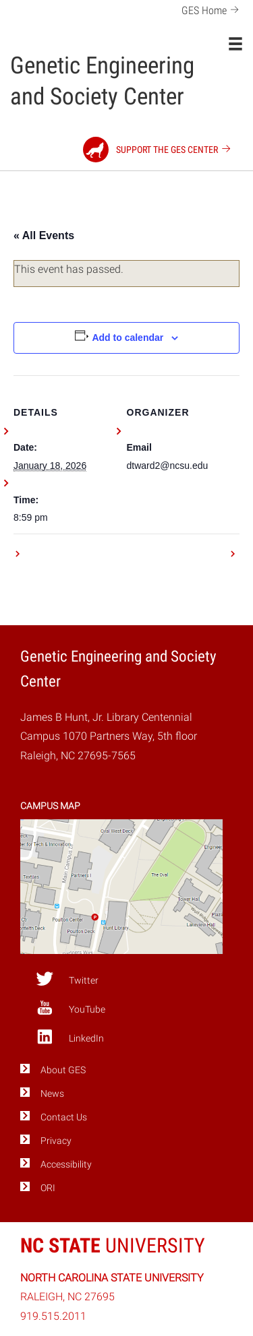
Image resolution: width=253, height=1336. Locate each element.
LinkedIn (70, 1036)
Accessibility (66, 1164)
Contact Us (63, 1117)
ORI (47, 1188)
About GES (63, 1070)
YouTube (70, 1007)
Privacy (56, 1141)
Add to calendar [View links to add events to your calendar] (127, 337)
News (52, 1094)
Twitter (67, 978)
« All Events (43, 235)
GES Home (212, 9)
